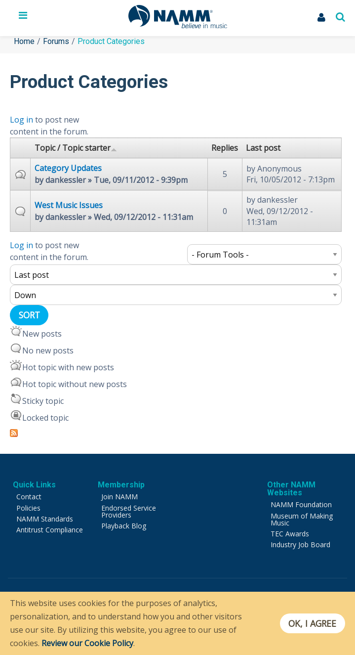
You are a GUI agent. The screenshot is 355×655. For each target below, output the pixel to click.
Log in (21, 119)
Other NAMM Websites (291, 488)
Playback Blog (123, 525)
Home (24, 41)
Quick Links (34, 484)
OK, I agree (312, 623)
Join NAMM (119, 496)
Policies (28, 508)
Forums (56, 41)
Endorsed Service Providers (128, 511)
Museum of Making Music (302, 519)
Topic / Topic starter (76, 147)
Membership (121, 484)
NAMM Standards (44, 519)
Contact (28, 496)
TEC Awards (290, 533)
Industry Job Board (300, 544)
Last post (263, 147)
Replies (224, 147)
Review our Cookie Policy (87, 643)
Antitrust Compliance (49, 529)
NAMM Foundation (301, 504)
